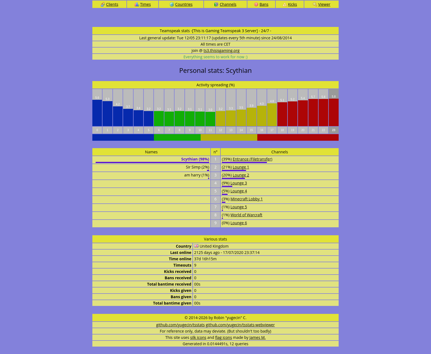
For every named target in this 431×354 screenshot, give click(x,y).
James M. (258, 337)
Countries (181, 4)
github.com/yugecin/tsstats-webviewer (240, 324)
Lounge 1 (241, 167)
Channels (225, 4)
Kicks (290, 4)
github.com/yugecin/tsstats (180, 324)
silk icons (198, 337)
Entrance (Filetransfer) (252, 159)
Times (143, 4)
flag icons (223, 337)
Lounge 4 (238, 190)
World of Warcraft (246, 214)
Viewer (321, 4)
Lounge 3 (238, 183)
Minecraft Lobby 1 (246, 198)
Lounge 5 (238, 206)
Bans (261, 4)
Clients (109, 4)
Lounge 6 (238, 222)
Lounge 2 (241, 175)
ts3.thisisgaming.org (222, 50)
